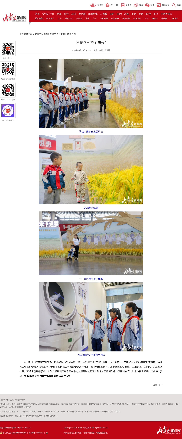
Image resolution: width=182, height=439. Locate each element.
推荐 (66, 14)
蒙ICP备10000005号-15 (38, 433)
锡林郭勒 (104, 18)
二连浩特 (174, 18)
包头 (59, 18)
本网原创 (71, 34)
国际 (119, 14)
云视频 (103, 14)
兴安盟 (79, 18)
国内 (112, 14)
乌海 (146, 18)
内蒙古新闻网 (41, 34)
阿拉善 (155, 18)
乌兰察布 (115, 18)
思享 (126, 14)
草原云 (100, 5)
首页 (37, 14)
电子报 (128, 5)
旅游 (148, 14)
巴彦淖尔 (137, 18)
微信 (152, 5)
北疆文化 (93, 14)
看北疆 (82, 14)
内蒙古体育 (166, 14)
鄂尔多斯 (126, 18)
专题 (134, 14)
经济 (141, 14)
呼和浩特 (50, 18)
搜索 (179, 5)
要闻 (59, 14)
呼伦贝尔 (69, 18)
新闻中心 (54, 34)
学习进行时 (48, 14)
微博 (141, 5)
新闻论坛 (165, 5)
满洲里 (164, 18)
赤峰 (94, 18)
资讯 (155, 14)
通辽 (87, 18)
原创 (73, 14)
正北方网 (114, 5)
